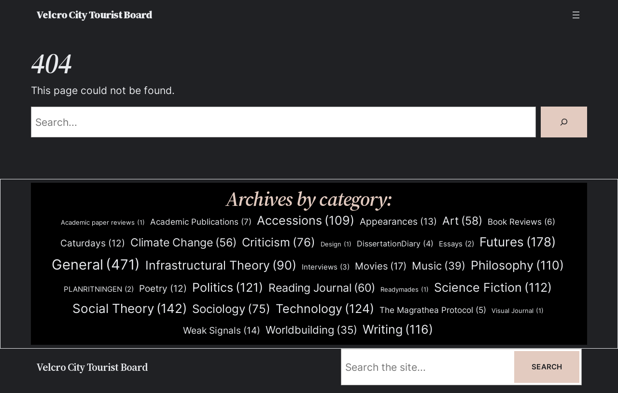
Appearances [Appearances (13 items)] (398, 222)
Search (547, 366)
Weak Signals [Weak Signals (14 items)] (221, 331)
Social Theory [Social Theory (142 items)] (129, 308)
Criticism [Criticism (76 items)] (278, 243)
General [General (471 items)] (96, 265)
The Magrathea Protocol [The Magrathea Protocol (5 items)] (432, 310)
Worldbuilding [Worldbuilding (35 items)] (311, 330)
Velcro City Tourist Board (94, 15)
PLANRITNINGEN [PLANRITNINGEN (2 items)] (99, 290)
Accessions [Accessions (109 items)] (305, 220)
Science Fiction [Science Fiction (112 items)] (493, 287)
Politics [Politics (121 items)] (227, 287)
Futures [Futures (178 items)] (517, 242)
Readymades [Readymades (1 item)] (404, 289)
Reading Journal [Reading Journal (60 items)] (321, 288)
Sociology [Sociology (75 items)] (231, 309)
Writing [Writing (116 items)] (398, 329)
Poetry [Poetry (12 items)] (163, 289)
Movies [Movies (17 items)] (381, 266)
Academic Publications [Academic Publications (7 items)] (201, 222)
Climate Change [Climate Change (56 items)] (183, 242)
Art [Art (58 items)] (462, 220)
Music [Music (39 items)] (438, 266)
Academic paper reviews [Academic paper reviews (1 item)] (103, 222)
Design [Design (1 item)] (336, 244)
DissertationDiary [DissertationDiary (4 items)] (395, 243)
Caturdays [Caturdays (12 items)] (92, 243)
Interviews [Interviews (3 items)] (326, 267)
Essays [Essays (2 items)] (456, 244)
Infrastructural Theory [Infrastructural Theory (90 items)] (220, 266)
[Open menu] (576, 15)
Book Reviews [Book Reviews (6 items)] (521, 222)
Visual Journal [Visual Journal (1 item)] (518, 310)
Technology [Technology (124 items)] (325, 308)
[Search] (564, 122)
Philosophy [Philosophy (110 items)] (517, 265)
